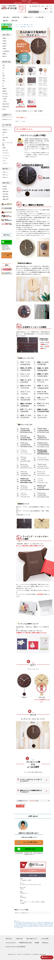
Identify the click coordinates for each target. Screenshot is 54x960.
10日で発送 (5, 194)
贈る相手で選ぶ (16, 17)
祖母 (4, 80)
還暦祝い (5, 38)
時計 (4, 145)
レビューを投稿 (20, 806)
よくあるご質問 (44, 938)
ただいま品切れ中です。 (33, 870)
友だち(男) (5, 93)
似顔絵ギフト (6, 129)
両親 (4, 75)
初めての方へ (9, 938)
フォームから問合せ (8, 255)
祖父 (4, 78)
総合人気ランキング (7, 119)
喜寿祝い (5, 43)
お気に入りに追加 (33, 875)
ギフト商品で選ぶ (40, 17)
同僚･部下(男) (6, 104)
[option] (33, 47)
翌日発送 (5, 188)
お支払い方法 (19, 938)
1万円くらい (5, 174)
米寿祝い (5, 48)
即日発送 (5, 186)
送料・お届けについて (32, 938)
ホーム (17, 24)
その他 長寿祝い (46, 923)
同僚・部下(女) (37, 924)
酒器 (4, 140)
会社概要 (37, 942)
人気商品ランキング (27, 17)
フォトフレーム (6, 155)
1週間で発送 (5, 191)
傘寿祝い (5, 46)
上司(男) (4, 98)
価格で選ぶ (5, 20)
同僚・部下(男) (44, 924)
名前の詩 (5, 132)
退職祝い (5, 53)
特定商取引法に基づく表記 (25, 942)
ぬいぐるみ (5, 150)
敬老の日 (5, 56)
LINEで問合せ (8, 242)
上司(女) (4, 101)
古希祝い (5, 40)
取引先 (4, 109)
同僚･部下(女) (6, 106)
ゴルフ (4, 160)
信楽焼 (4, 147)
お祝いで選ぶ (6, 17)
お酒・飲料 (5, 137)
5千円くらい (5, 172)
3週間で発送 (5, 199)
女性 (4, 67)
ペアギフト (5, 163)
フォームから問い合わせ (30, 842)
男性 (4, 65)
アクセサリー (6, 152)
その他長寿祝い (6, 51)
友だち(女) (5, 96)
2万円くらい (5, 177)
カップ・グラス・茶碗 (7, 142)
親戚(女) (4, 91)
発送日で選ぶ (14, 20)
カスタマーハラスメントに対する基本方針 (15, 946)
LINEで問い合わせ (30, 849)
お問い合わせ (45, 942)
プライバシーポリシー (11, 942)
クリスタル (5, 158)
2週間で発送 (5, 196)
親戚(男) (4, 88)
